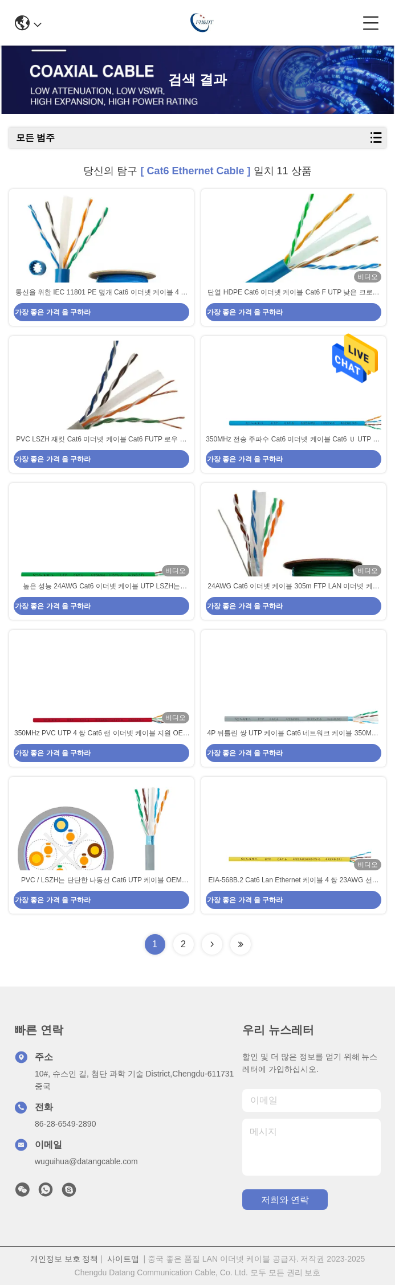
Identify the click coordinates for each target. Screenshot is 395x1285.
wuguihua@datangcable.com (86, 1161)
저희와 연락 (285, 1200)
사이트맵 (123, 1258)
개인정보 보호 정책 (64, 1258)
